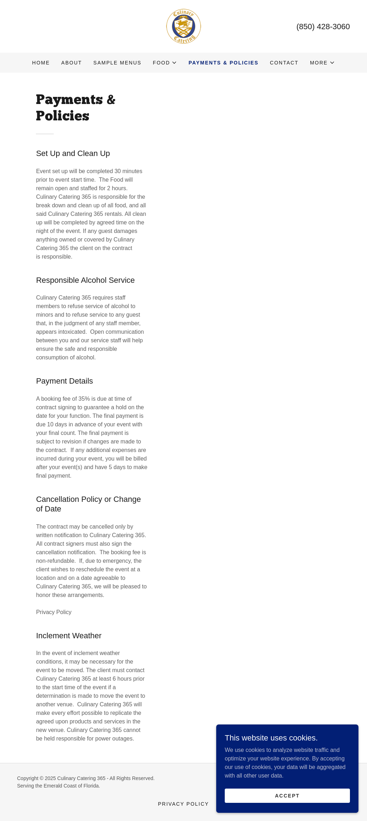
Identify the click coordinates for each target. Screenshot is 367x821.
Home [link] (41, 63)
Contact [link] (284, 63)
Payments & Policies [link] (223, 63)
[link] (184, 26)
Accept (287, 795)
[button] (165, 62)
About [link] (71, 63)
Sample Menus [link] (118, 63)
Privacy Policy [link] (183, 804)
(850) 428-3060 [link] (323, 26)
